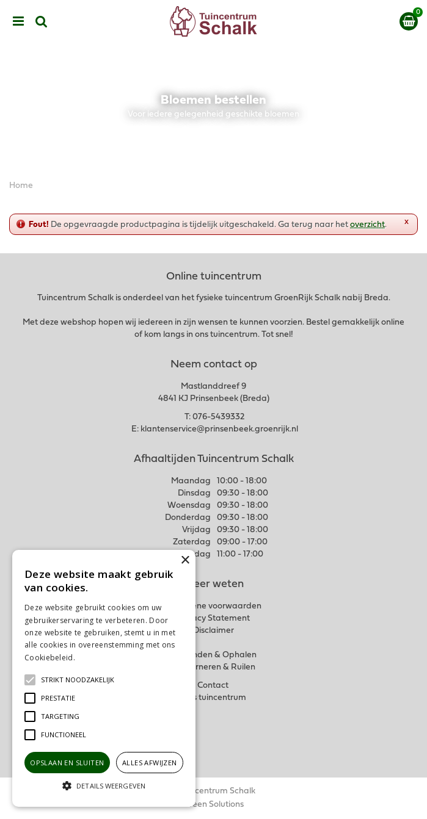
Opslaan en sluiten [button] (67, 762)
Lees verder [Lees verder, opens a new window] (98, 657)
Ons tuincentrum (213, 698)
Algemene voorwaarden (213, 606)
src (41, 21)
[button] (77, 680)
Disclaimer (213, 631)
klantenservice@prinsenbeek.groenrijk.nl (219, 429)
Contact (212, 686)
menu (18, 21)
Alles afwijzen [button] (149, 762)
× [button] (184, 560)
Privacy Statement (213, 618)
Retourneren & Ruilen (213, 667)
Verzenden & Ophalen (214, 655)
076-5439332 (218, 417)
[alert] (103, 678)
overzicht (367, 225)
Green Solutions (213, 805)
